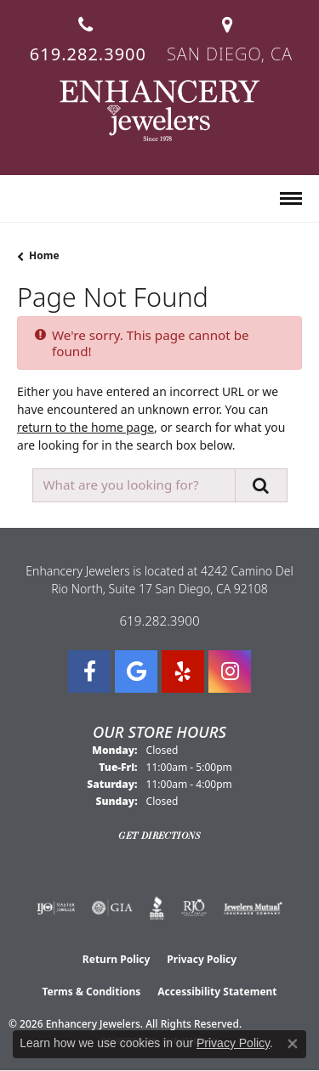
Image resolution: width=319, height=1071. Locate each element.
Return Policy (117, 959)
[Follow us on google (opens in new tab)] (136, 671)
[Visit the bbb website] (157, 908)
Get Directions (159, 835)
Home (44, 255)
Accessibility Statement (216, 991)
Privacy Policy (201, 959)
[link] (86, 33)
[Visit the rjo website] (194, 908)
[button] (24, 199)
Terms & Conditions (91, 991)
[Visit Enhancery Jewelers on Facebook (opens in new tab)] (89, 671)
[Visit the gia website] (112, 908)
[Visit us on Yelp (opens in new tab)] (183, 671)
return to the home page (85, 427)
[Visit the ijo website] (56, 908)
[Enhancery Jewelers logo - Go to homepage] (159, 110)
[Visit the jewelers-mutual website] (253, 908)
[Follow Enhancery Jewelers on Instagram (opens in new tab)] (229, 671)
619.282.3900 (159, 620)
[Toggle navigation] (291, 198)
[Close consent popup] (293, 1044)
